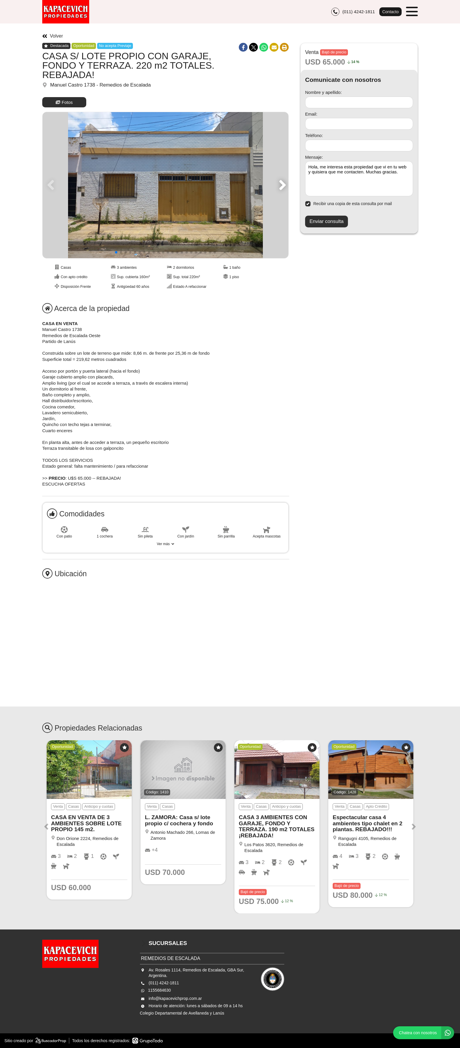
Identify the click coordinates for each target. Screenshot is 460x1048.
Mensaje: (314, 157)
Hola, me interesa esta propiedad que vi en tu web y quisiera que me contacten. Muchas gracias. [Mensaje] (359, 178)
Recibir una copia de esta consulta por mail (348, 204)
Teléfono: (314, 135)
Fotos (64, 102)
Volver (52, 36)
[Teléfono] (359, 145)
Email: (311, 113)
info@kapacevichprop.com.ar (175, 998)
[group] (165, 185)
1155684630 (159, 990)
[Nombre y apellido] (359, 102)
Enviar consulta (327, 221)
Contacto (390, 11)
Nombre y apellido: (323, 92)
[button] (281, 185)
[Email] (359, 124)
